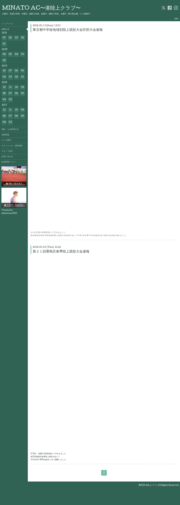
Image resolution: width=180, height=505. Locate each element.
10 (4, 71)
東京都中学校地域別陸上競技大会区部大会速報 (68, 30)
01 (4, 44)
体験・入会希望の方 (10, 129)
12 (4, 87)
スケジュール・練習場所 (12, 146)
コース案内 (6, 140)
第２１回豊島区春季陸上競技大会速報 (61, 252)
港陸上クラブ (151, 485)
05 (10, 38)
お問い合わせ (7, 157)
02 (22, 38)
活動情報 (5, 135)
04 (16, 54)
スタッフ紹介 (7, 151)
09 (22, 87)
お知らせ (5, 29)
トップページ (7, 24)
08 (4, 93)
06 (4, 54)
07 (4, 38)
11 (10, 87)
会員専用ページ (8, 162)
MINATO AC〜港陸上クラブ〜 (41, 8)
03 (16, 38)
